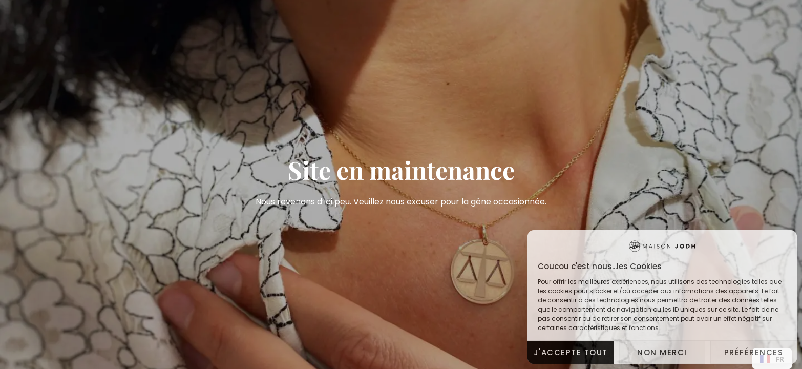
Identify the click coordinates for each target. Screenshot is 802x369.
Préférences (754, 352)
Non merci (662, 352)
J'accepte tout (571, 352)
